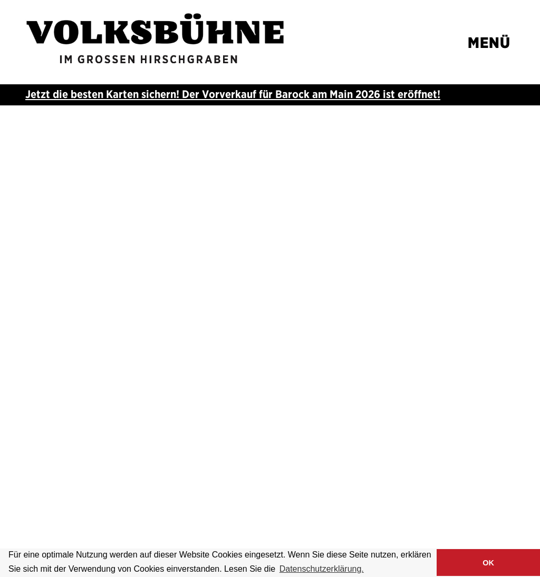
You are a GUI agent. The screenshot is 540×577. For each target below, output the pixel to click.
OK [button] (488, 563)
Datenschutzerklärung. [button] (321, 568)
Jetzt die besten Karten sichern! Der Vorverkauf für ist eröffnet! (232, 94)
